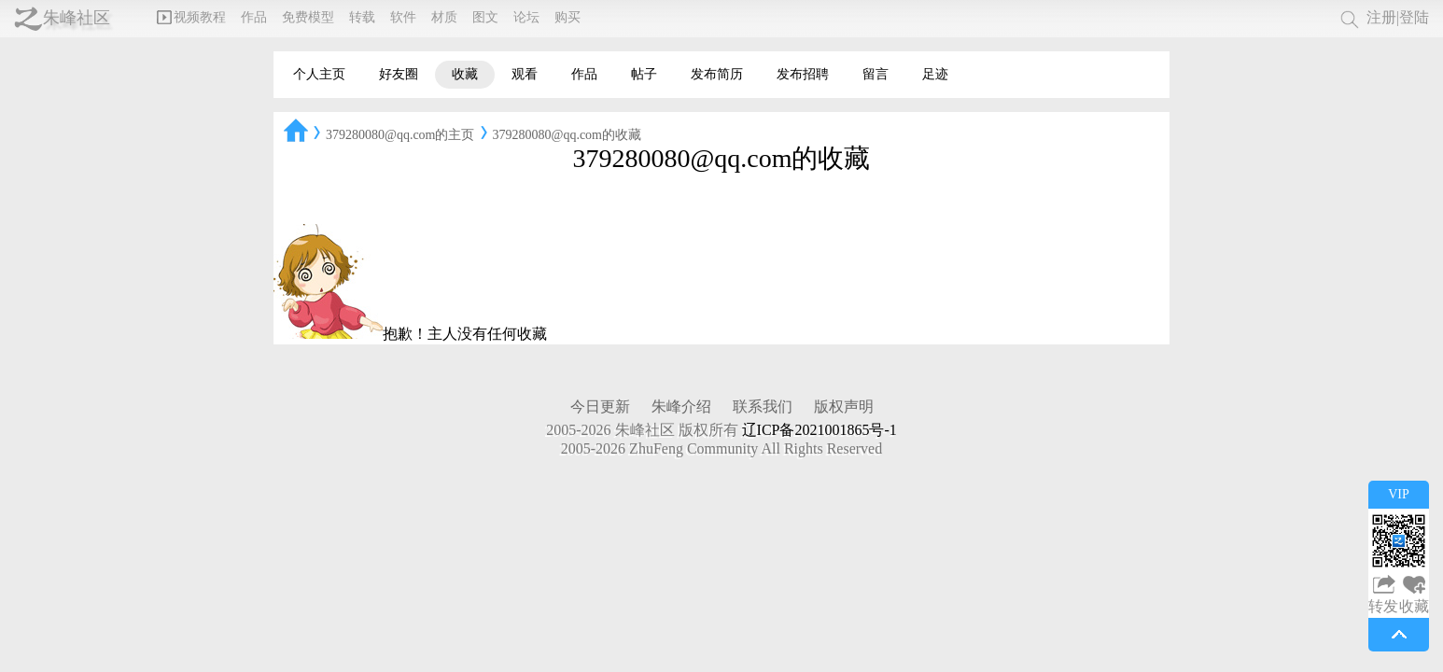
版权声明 (844, 406)
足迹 (935, 74)
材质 (444, 17)
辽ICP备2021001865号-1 (819, 430)
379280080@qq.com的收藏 (567, 135)
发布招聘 (803, 74)
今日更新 (600, 406)
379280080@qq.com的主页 (400, 135)
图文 (485, 17)
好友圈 (398, 74)
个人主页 (319, 74)
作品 (254, 17)
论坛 (526, 17)
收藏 (465, 74)
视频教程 (191, 17)
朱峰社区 (76, 17)
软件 (403, 17)
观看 (524, 74)
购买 (567, 17)
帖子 (644, 74)
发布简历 (717, 74)
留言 (875, 74)
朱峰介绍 (681, 406)
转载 (362, 17)
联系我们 (762, 406)
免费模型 (308, 17)
